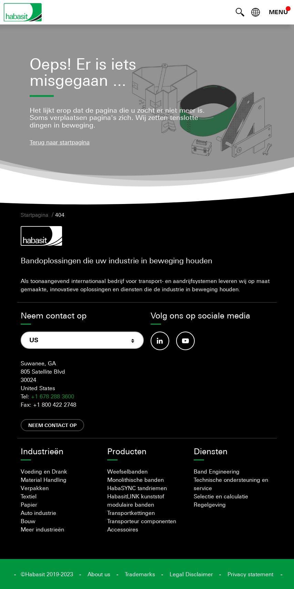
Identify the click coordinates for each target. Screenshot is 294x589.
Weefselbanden (127, 471)
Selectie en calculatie (221, 496)
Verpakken (35, 488)
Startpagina (34, 215)
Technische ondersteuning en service (231, 483)
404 (59, 215)
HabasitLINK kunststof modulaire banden (135, 500)
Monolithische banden (135, 479)
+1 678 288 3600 (52, 396)
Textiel (29, 496)
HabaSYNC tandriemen (137, 488)
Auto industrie (38, 512)
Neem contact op (52, 425)
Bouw (28, 521)
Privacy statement (250, 574)
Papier (29, 504)
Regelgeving (210, 504)
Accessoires (122, 529)
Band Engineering (217, 471)
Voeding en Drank (44, 471)
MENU (278, 12)
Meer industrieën (42, 529)
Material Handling (44, 479)
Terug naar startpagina (60, 142)
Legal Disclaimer (191, 574)
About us (99, 574)
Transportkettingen (131, 512)
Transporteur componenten (141, 521)
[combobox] (82, 340)
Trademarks (140, 574)
